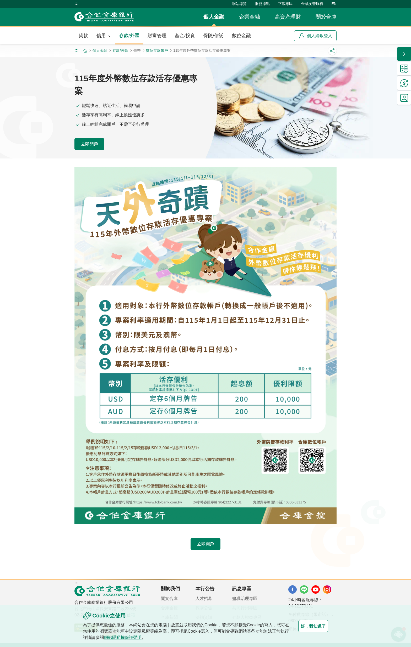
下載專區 (285, 4)
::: (76, 4)
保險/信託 (213, 35)
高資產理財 (288, 17)
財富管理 (157, 35)
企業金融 (249, 17)
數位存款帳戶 (157, 50)
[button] (404, 54)
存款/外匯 (129, 35)
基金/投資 (185, 35)
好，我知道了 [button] (307, 626)
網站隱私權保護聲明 (144, 637)
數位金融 (241, 35)
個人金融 (213, 17)
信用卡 (103, 35)
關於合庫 (326, 17)
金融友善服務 (312, 4)
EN (334, 4)
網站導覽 (239, 4)
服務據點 (262, 4)
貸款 (83, 35)
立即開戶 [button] (95, 143)
